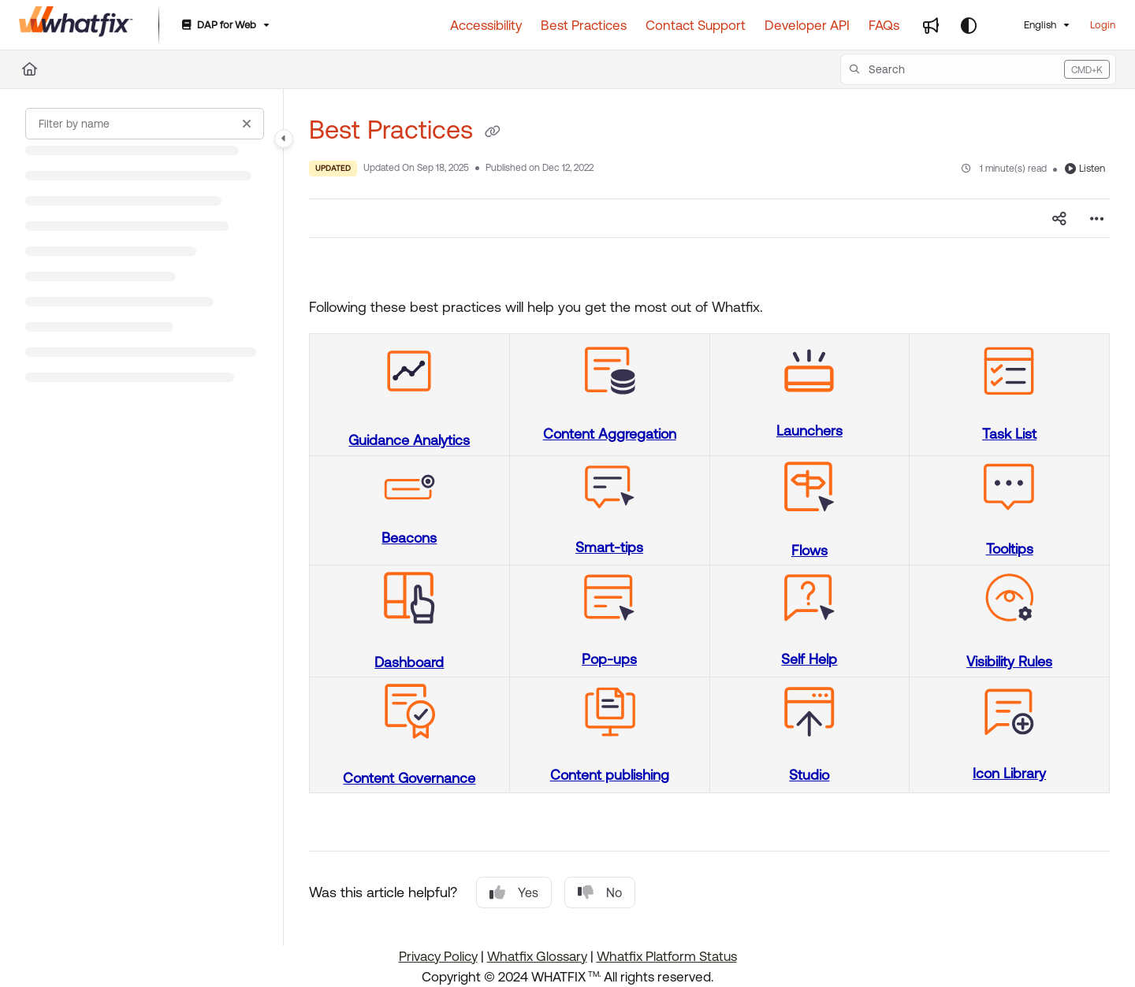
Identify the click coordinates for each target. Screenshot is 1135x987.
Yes (513, 892)
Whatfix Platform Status (667, 956)
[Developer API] (807, 25)
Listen (1085, 168)
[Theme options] (968, 25)
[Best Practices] (584, 25)
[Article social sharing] (1059, 218)
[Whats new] (930, 25)
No (600, 892)
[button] (978, 69)
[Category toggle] (283, 138)
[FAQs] (884, 25)
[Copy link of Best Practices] (492, 132)
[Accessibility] (486, 25)
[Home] (29, 69)
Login (1102, 25)
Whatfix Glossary (537, 956)
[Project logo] (76, 25)
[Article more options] (1097, 218)
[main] (709, 517)
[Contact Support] (696, 25)
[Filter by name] (144, 123)
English (1030, 25)
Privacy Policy (438, 956)
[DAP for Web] (224, 26)
